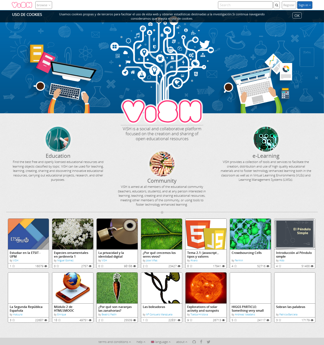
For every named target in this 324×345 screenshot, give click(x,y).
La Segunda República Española (26, 308)
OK (297, 15)
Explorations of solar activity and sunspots (203, 308)
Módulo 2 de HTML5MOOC (64, 308)
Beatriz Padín (109, 314)
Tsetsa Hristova (199, 314)
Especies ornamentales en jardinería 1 (71, 254)
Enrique (61, 314)
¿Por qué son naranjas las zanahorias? (115, 308)
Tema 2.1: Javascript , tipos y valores (202, 254)
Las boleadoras (154, 307)
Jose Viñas (151, 260)
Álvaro (194, 260)
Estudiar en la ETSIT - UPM (25, 254)
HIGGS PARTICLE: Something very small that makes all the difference (248, 308)
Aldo (281, 260)
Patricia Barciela (288, 314)
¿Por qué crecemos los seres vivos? (159, 254)
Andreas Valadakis (245, 314)
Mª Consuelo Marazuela (159, 314)
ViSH (15, 260)
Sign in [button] (305, 5)
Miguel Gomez (65, 260)
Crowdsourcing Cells (247, 253)
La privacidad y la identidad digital (111, 254)
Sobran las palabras (290, 307)
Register (289, 5)
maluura (17, 314)
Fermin (239, 260)
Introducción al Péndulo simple (294, 254)
